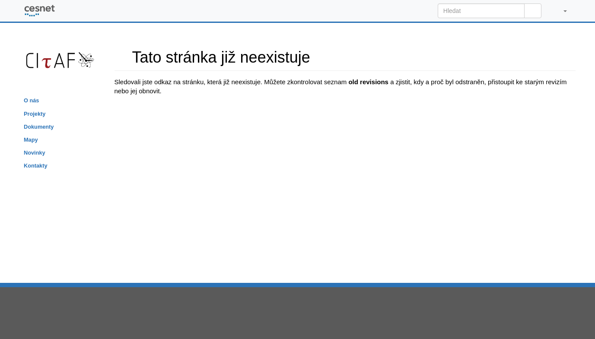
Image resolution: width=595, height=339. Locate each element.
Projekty (34, 114)
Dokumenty (39, 127)
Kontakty (36, 165)
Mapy (31, 139)
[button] (560, 11)
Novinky (34, 152)
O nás (31, 100)
